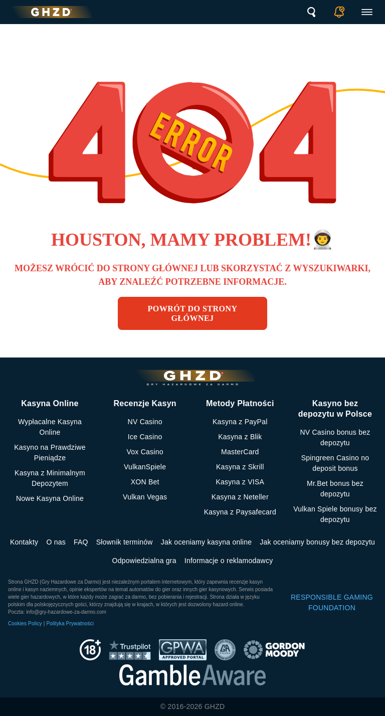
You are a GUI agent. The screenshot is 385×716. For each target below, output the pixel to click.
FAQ (81, 542)
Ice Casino (145, 437)
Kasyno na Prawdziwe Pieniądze (50, 452)
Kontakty (24, 542)
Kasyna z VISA (240, 482)
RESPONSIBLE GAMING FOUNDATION (332, 602)
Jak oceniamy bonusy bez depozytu (317, 542)
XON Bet (145, 482)
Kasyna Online (49, 403)
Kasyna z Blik (240, 437)
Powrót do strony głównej (193, 313)
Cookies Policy (25, 623)
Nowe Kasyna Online (50, 498)
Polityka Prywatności (70, 623)
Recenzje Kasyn (144, 403)
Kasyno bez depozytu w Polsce (335, 408)
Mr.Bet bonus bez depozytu (335, 488)
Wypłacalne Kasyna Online (50, 427)
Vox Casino (144, 452)
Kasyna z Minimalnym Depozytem (50, 478)
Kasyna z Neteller (240, 497)
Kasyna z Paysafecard (240, 512)
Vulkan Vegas (145, 497)
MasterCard (240, 452)
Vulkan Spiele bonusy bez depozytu (335, 514)
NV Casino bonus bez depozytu (335, 437)
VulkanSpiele (145, 467)
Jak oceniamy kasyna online (206, 542)
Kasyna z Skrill (240, 467)
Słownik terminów (124, 542)
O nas (56, 542)
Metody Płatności (240, 403)
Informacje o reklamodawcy (228, 561)
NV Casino (145, 422)
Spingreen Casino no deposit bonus (335, 463)
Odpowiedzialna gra (144, 561)
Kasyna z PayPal (240, 422)
